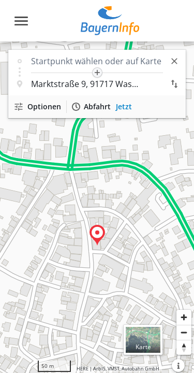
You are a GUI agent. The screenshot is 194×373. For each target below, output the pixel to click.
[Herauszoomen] (183, 332)
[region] (97, 207)
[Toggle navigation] (21, 20)
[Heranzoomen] (183, 317)
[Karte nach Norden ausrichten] (183, 347)
